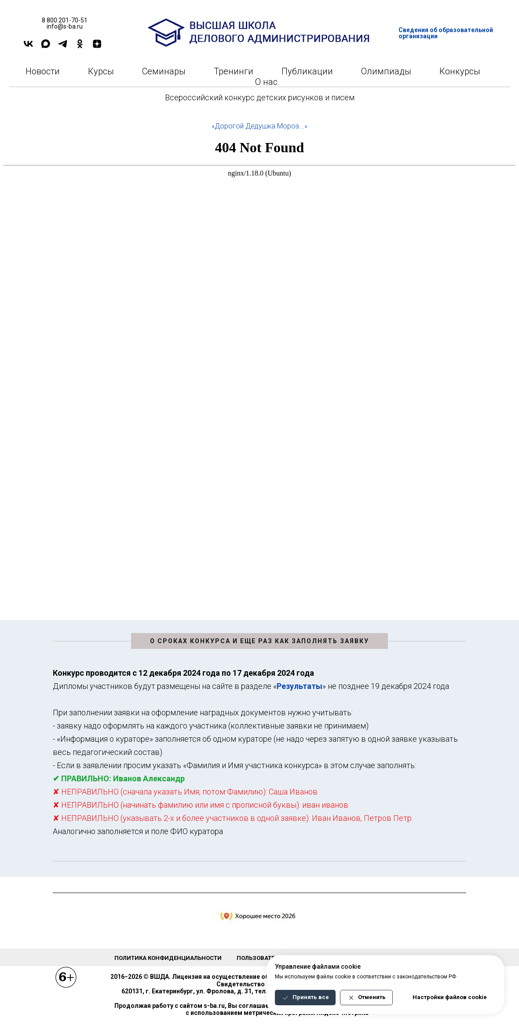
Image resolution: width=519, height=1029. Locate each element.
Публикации (307, 71)
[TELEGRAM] (62, 47)
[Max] (45, 47)
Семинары (164, 71)
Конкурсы (459, 71)
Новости (43, 71)
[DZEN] (96, 47)
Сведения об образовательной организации (445, 33)
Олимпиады (386, 71)
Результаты (299, 686)
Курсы (101, 71)
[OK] (79, 47)
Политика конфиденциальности (168, 958)
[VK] (28, 47)
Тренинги (233, 71)
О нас (266, 82)
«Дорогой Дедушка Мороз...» (259, 126)
